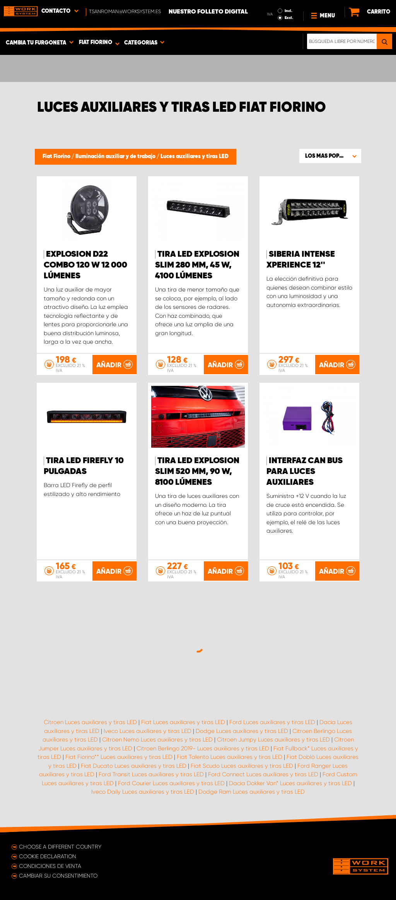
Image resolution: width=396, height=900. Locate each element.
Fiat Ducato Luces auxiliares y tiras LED (133, 765)
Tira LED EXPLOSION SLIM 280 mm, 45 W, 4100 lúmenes (197, 265)
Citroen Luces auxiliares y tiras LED (90, 722)
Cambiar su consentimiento (58, 876)
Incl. (288, 11)
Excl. (289, 18)
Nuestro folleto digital (208, 12)
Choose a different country (60, 847)
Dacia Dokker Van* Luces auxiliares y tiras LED (290, 783)
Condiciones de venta (50, 866)
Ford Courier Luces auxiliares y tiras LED (171, 783)
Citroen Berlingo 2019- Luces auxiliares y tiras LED (203, 748)
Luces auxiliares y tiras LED (194, 156)
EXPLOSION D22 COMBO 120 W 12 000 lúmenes (85, 265)
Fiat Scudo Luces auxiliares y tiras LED (242, 765)
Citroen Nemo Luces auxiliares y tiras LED (157, 739)
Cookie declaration (47, 856)
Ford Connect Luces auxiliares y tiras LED (263, 774)
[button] (330, 156)
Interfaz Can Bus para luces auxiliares (304, 472)
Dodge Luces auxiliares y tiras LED (242, 731)
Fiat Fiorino (57, 156)
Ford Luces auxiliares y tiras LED (272, 722)
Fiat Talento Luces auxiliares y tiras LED (229, 756)
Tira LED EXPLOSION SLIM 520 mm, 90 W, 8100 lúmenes (197, 472)
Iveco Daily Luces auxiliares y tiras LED (142, 791)
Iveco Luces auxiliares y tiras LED (147, 731)
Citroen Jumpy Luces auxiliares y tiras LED (273, 739)
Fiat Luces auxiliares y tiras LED (183, 722)
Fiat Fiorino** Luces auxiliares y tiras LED (118, 756)
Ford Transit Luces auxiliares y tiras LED (151, 774)
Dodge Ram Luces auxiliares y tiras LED (251, 791)
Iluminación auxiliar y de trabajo (116, 156)
